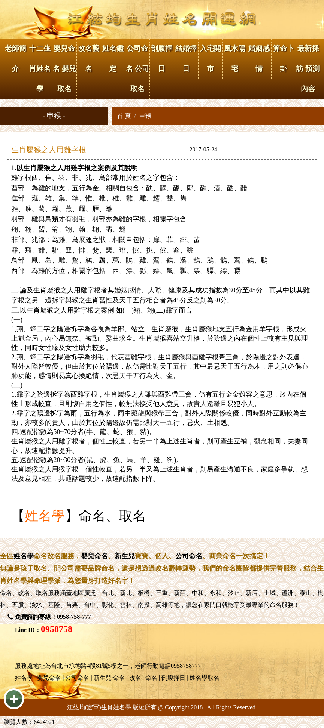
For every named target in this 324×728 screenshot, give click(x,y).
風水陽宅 (234, 58)
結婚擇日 (186, 58)
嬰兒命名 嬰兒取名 (64, 68)
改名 (24, 593)
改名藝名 (88, 58)
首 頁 (124, 116)
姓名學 (45, 516)
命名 (6, 593)
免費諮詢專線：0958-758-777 (53, 617)
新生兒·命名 (109, 678)
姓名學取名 (204, 678)
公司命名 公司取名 (137, 68)
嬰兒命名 (94, 556)
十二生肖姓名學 (40, 68)
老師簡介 (15, 58)
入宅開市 (210, 58)
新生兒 (125, 556)
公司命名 (188, 556)
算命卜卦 (283, 58)
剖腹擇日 (161, 58)
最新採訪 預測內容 (308, 68)
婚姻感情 (259, 58)
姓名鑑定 (113, 58)
